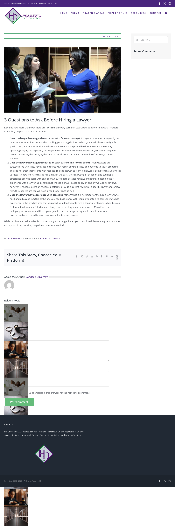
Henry (50, 435)
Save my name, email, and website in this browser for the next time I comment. (48, 392)
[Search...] (151, 39)
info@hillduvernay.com (48, 3)
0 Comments (54, 238)
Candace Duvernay (14, 238)
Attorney (43, 238)
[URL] (56, 383)
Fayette (43, 435)
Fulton (57, 435)
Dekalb (68, 435)
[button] (166, 13)
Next (116, 36)
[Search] (137, 39)
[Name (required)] (56, 366)
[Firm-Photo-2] (62, 80)
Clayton (35, 435)
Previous (106, 36)
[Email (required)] (56, 374)
